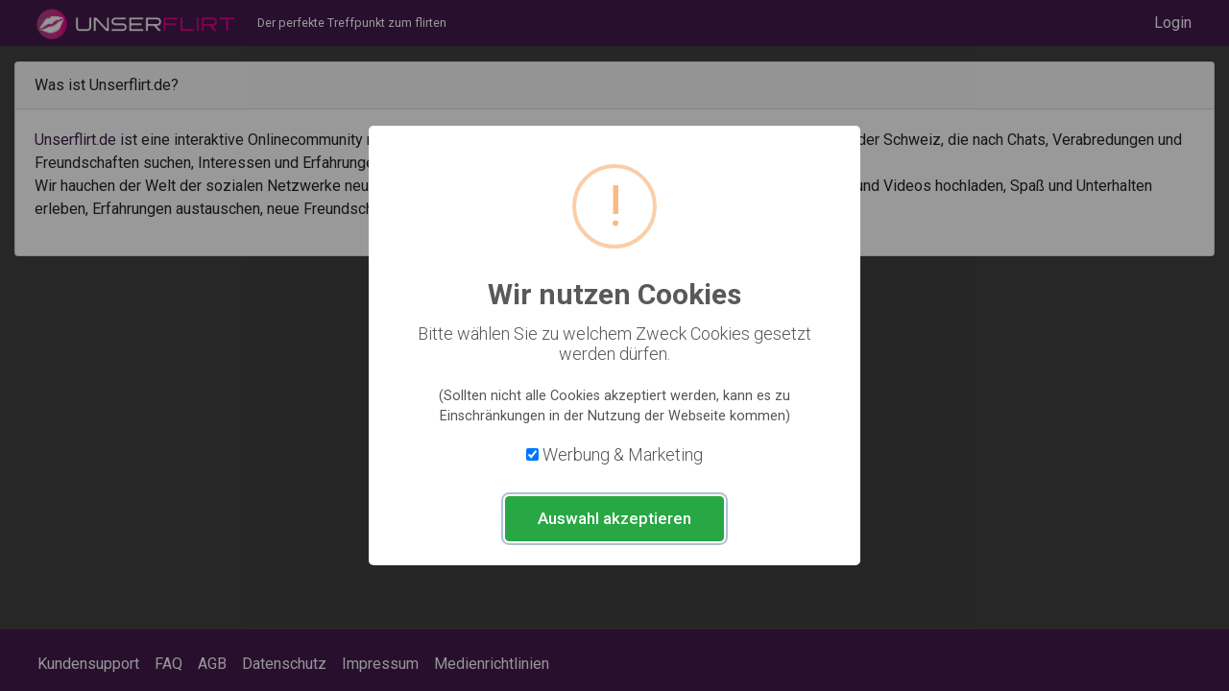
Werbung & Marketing (622, 454)
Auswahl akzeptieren (614, 518)
